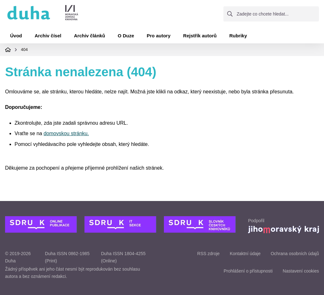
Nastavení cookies (301, 270)
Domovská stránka (8, 50)
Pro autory (159, 35)
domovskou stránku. (66, 133)
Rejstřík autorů (200, 35)
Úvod (16, 35)
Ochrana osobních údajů (295, 253)
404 (24, 49)
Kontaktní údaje (245, 253)
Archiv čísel (48, 35)
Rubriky (238, 35)
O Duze (126, 35)
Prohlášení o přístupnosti (248, 270)
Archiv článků (89, 35)
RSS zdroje (208, 253)
